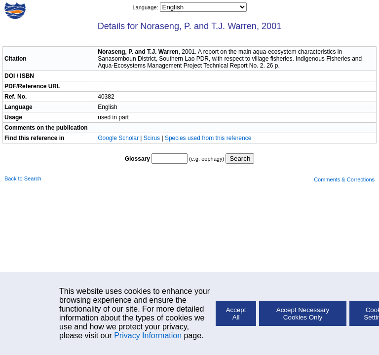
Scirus (152, 138)
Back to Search (22, 178)
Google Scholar (119, 138)
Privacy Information (148, 335)
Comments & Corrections (344, 179)
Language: (145, 7)
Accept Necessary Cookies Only (302, 313)
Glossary (137, 158)
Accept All (236, 313)
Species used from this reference (208, 138)
